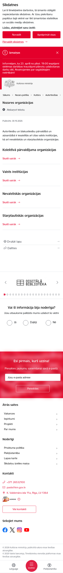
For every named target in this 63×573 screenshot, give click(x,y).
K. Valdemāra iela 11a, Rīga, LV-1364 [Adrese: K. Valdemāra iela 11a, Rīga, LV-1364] (27, 492)
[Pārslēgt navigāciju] (31, 566)
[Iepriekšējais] (5, 282)
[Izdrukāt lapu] (31, 241)
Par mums (10, 429)
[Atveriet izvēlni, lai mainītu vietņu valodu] (13, 567)
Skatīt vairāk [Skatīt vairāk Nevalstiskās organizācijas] (9, 202)
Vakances (9, 413)
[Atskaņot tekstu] (16, 110)
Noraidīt (16, 34)
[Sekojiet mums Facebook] (5, 530)
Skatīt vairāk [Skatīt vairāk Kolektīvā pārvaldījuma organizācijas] (9, 158)
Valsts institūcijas (15, 172)
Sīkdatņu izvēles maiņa (16, 463)
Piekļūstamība (12, 453)
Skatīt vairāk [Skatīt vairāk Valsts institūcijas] (9, 180)
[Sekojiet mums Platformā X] (12, 530)
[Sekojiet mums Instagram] (19, 529)
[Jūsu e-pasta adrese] (32, 377)
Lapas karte (10, 458)
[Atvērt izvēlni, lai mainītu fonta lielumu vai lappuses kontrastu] (49, 567)
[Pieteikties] (33, 388)
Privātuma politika (14, 447)
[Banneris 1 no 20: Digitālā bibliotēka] (31, 282)
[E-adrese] (9, 499)
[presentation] (28, 338)
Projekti (8, 424)
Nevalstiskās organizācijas (22, 194)
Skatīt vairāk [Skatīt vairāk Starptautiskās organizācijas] (9, 224)
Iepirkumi (9, 418)
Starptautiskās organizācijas (23, 216)
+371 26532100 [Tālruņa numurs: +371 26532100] (16, 482)
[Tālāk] (57, 282)
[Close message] (57, 53)
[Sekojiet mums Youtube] (26, 530)
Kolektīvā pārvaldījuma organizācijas (29, 150)
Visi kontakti (19, 509)
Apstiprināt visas (46, 34)
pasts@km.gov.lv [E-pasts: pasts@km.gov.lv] (16, 487)
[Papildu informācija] (19, 499)
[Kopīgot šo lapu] (31, 248)
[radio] (11, 322)
